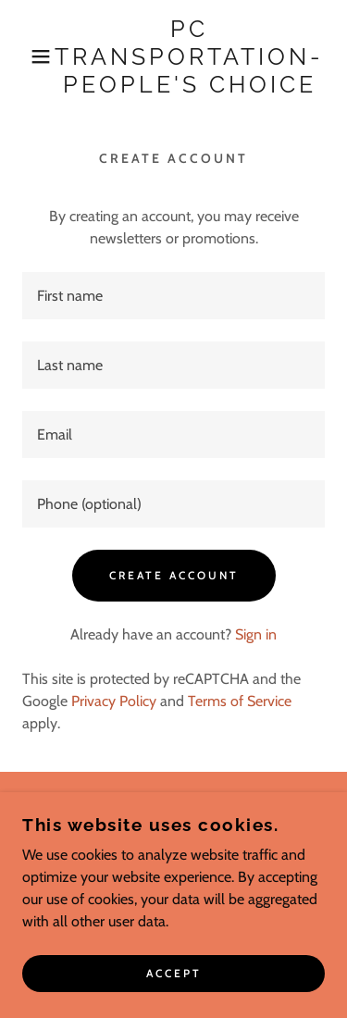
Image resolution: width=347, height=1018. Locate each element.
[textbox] (173, 295)
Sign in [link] (256, 634)
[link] (189, 56)
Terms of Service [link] (239, 701)
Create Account (174, 575)
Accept (174, 974)
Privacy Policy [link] (113, 701)
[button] (27, 56)
